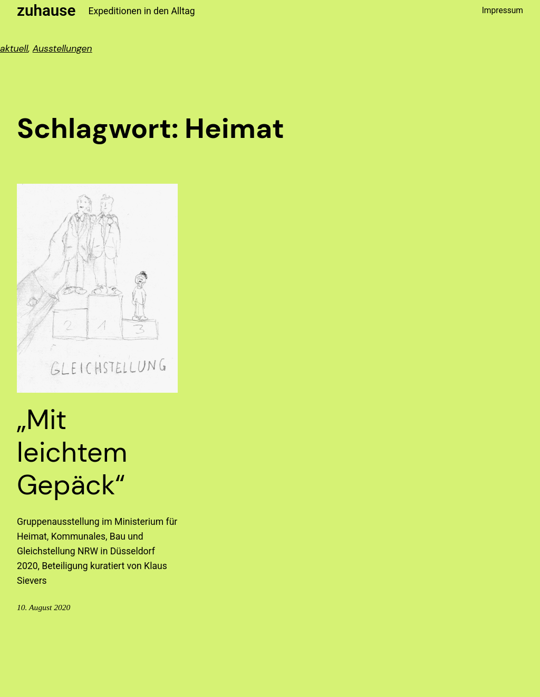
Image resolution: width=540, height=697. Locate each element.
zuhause (46, 10)
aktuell (14, 48)
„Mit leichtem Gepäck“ (72, 452)
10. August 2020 (43, 607)
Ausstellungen (62, 48)
